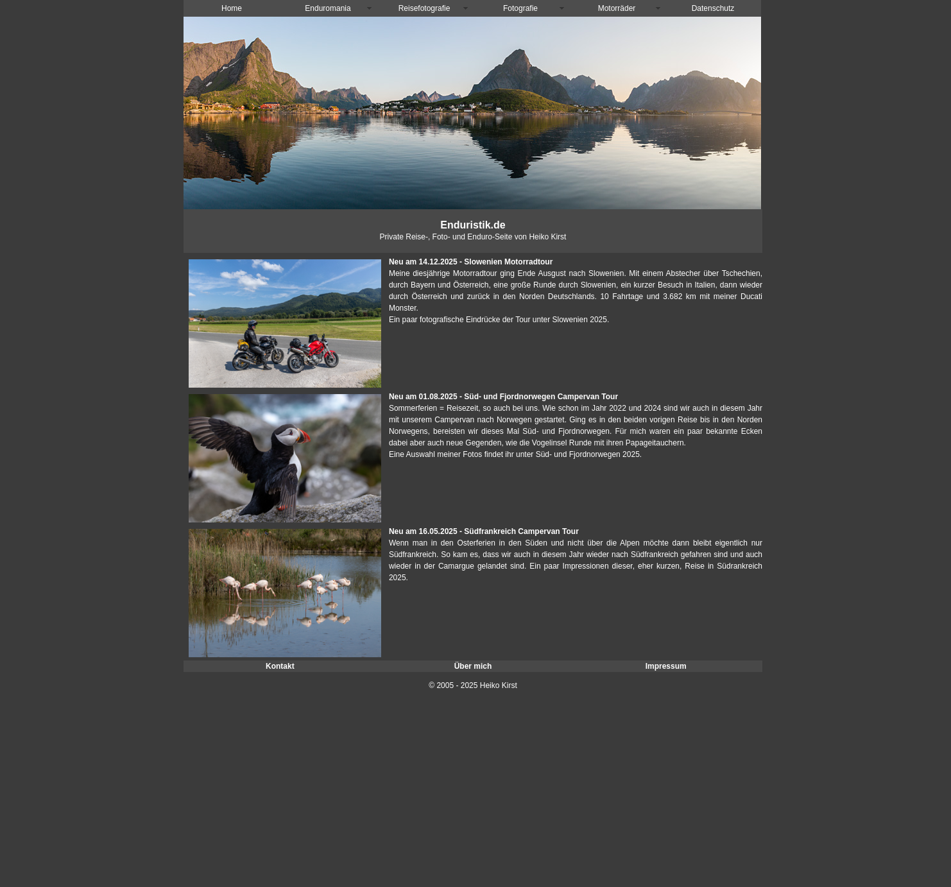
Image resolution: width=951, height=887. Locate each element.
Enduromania (327, 8)
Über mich (473, 666)
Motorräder (617, 8)
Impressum (666, 666)
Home (231, 8)
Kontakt (280, 666)
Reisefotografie (424, 8)
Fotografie (520, 8)
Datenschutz (713, 8)
